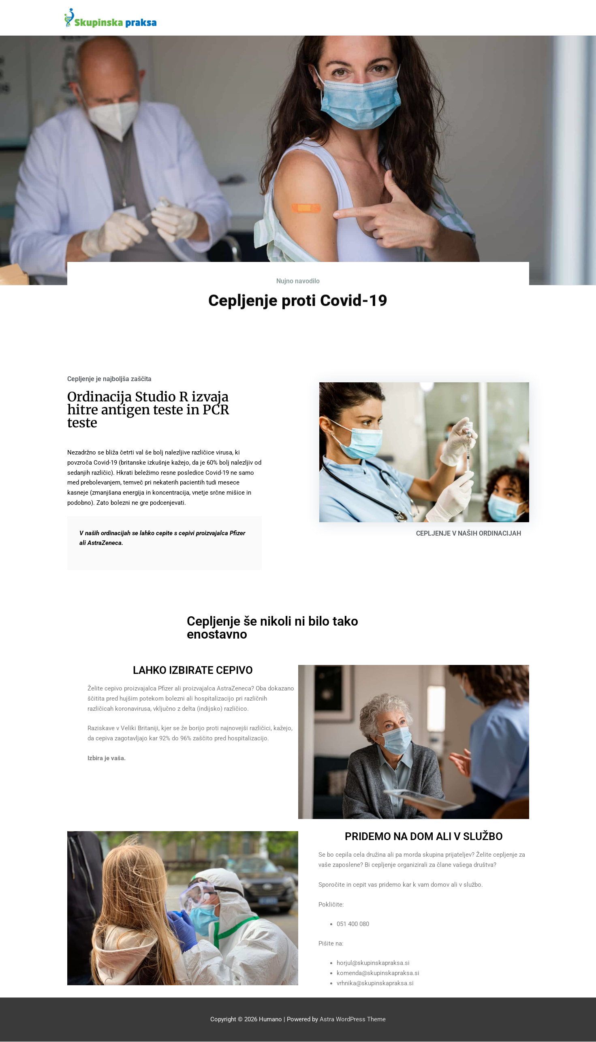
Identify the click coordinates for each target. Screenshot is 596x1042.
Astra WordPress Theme (353, 1019)
